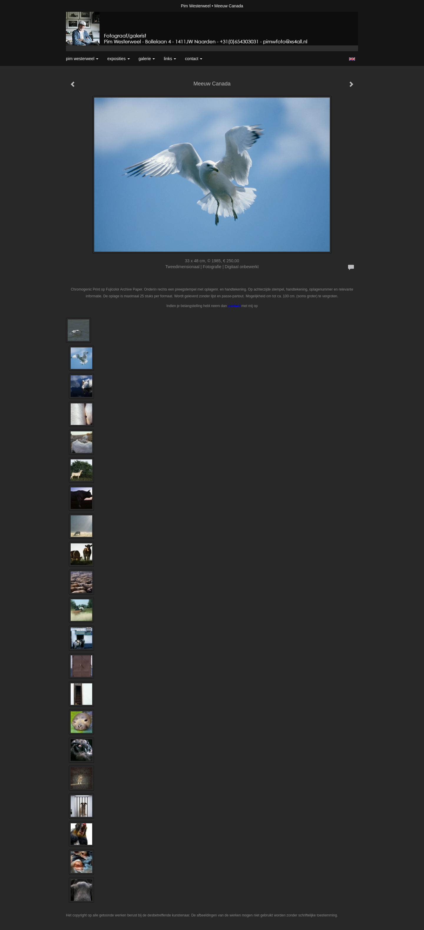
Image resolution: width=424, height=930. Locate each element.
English (352, 59)
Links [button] (170, 58)
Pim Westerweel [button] (82, 58)
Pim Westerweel (196, 6)
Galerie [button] (147, 58)
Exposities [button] (118, 58)
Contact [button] (193, 58)
